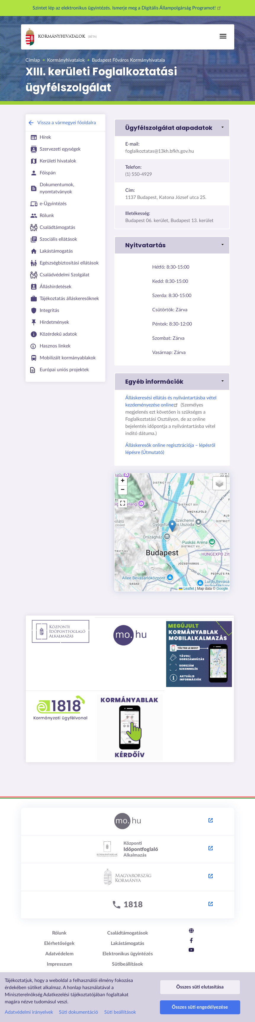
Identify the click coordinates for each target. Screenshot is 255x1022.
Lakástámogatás (127, 943)
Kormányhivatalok (55, 37)
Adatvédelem (59, 953)
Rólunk (59, 933)
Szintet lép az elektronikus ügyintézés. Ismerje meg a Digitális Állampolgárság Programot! (128, 8)
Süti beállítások (120, 1001)
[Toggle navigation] (223, 36)
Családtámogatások (127, 933)
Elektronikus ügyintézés (127, 953)
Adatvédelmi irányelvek (29, 1001)
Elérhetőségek (59, 943)
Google (222, 588)
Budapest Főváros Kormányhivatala (128, 60)
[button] (172, 127)
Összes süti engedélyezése (200, 1004)
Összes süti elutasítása (200, 978)
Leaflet (186, 588)
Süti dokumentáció (78, 1001)
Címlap (32, 60)
